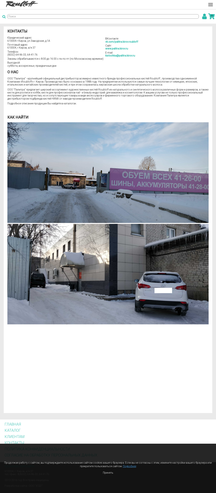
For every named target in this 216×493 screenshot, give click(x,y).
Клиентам (15, 436)
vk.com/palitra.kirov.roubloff (121, 41)
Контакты (14, 443)
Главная (13, 424)
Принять (108, 472)
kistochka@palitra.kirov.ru (120, 55)
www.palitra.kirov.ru (116, 48)
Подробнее (129, 466)
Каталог (13, 430)
